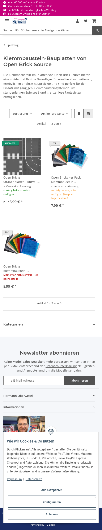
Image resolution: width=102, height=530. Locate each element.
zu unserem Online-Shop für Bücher (29, 13)
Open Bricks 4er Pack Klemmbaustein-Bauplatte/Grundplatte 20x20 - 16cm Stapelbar (67, 179)
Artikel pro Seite (52, 114)
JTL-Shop (50, 524)
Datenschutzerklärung (61, 366)
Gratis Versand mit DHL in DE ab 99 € (30, 6)
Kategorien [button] (13, 324)
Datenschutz (34, 479)
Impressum (14, 479)
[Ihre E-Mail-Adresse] (33, 380)
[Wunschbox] (85, 21)
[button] (77, 21)
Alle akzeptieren (51, 490)
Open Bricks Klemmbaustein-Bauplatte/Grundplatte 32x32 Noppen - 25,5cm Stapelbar (20, 268)
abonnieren (79, 380)
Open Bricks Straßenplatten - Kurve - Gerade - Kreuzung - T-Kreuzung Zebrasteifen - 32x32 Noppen (20, 179)
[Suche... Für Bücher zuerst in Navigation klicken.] (46, 30)
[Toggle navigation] (7, 19)
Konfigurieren (52, 502)
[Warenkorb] (94, 21)
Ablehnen (52, 514)
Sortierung (20, 114)
